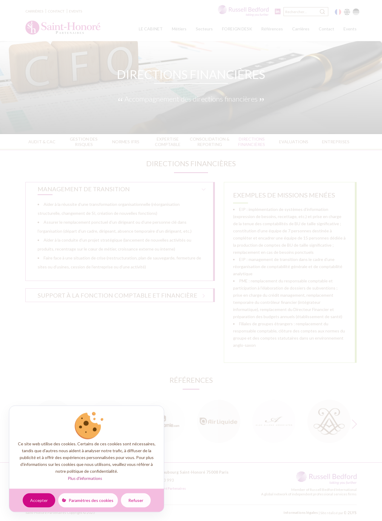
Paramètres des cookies (91, 500)
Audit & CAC (42, 141)
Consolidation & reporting (209, 141)
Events (75, 11)
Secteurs (204, 28)
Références (272, 28)
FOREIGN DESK (237, 28)
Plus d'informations (85, 478)
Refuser (135, 500)
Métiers (179, 28)
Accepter (39, 500)
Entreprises (335, 141)
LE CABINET (151, 28)
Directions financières (251, 141)
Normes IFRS (125, 141)
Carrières (34, 11)
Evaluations (293, 141)
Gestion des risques (84, 141)
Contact (56, 11)
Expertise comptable (168, 141)
